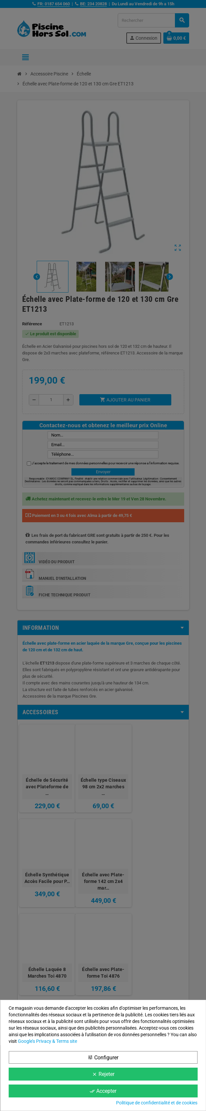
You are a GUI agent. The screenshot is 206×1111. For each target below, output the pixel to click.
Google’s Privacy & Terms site (47, 1041)
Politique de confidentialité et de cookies (156, 1102)
